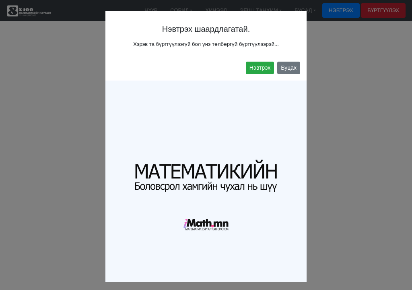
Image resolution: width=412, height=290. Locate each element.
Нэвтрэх (260, 67)
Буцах (289, 67)
